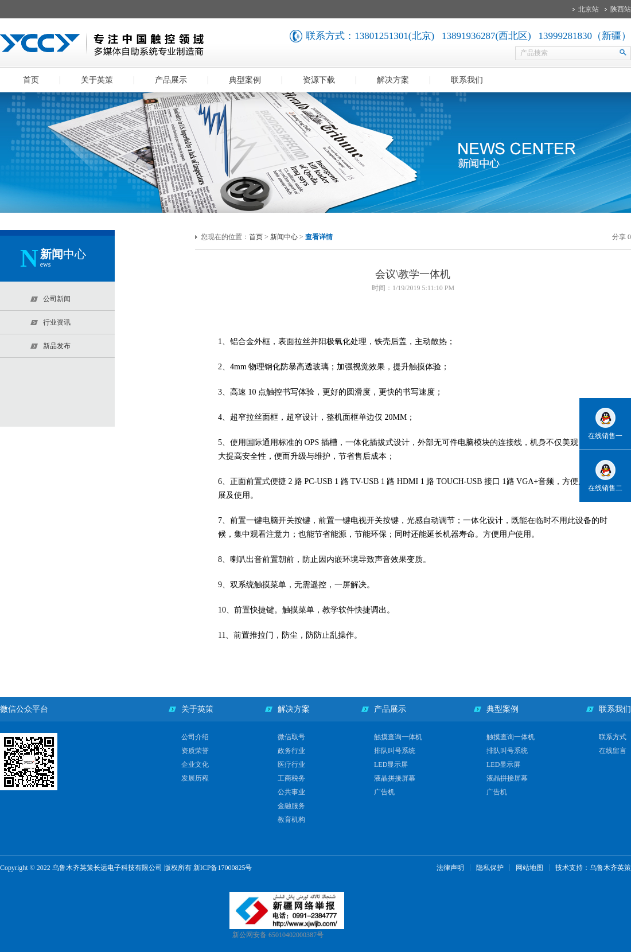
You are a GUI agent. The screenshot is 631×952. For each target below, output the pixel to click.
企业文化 (195, 764)
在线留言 (612, 751)
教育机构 (291, 820)
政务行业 (291, 751)
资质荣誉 (195, 751)
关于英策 (97, 80)
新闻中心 (284, 237)
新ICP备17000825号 (222, 868)
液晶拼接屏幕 (394, 778)
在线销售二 (605, 488)
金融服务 (291, 806)
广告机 (384, 792)
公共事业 (291, 792)
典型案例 (245, 80)
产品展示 (171, 80)
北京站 (588, 9)
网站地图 (529, 868)
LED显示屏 (391, 764)
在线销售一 (605, 436)
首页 (31, 80)
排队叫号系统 (394, 751)
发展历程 (195, 778)
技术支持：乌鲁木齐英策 (593, 868)
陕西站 (620, 9)
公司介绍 (195, 737)
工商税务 (291, 778)
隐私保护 (490, 868)
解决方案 (393, 80)
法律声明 (450, 868)
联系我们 (467, 80)
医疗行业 (291, 764)
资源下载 (319, 80)
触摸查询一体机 (398, 737)
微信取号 (291, 737)
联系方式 (612, 737)
